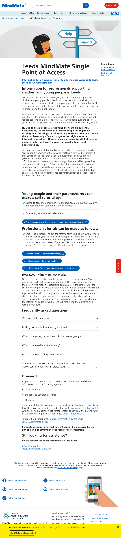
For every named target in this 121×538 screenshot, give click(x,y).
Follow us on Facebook (15, 480)
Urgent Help (111, 5)
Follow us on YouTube (55, 489)
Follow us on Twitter (54, 480)
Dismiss (118, 527)
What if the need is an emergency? (41, 345)
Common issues (43, 13)
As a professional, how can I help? (109, 68)
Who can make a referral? (36, 318)
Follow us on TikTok (13, 498)
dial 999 (70, 519)
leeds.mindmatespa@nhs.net (36, 448)
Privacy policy (97, 521)
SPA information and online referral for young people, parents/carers (54, 222)
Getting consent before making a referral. (45, 327)
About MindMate (27, 13)
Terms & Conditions (99, 518)
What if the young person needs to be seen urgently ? (51, 336)
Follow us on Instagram (15, 489)
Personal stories (98, 13)
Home (5, 18)
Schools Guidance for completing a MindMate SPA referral (49, 268)
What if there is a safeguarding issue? (42, 354)
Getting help (59, 13)
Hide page (118, 267)
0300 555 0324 (30, 445)
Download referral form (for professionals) (42, 254)
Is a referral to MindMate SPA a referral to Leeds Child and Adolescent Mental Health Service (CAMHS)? (54, 365)
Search (86, 5)
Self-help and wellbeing (78, 13)
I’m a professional (16, 18)
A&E (84, 519)
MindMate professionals (22, 533)
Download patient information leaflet (40, 261)
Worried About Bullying (68, 468)
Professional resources (106, 74)
